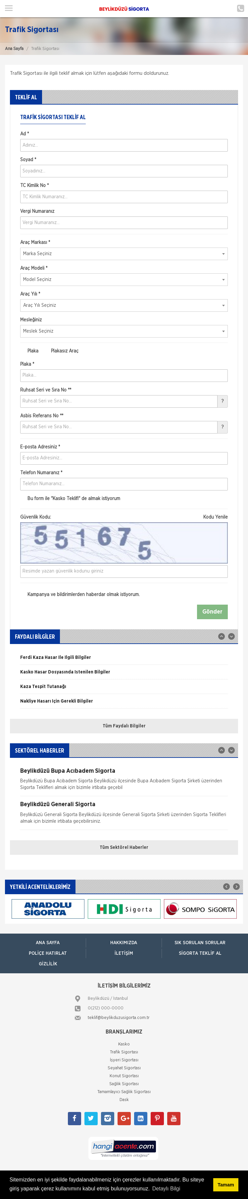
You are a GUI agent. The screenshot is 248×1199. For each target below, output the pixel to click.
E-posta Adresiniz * (40, 447)
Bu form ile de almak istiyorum (70, 499)
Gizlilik (48, 964)
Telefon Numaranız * (41, 473)
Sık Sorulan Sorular (199, 943)
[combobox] (124, 254)
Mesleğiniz (31, 320)
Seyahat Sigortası (124, 1068)
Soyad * (28, 160)
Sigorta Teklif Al (200, 953)
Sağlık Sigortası (124, 1084)
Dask (124, 1100)
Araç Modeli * (33, 268)
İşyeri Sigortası (124, 1060)
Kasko (124, 1044)
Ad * (24, 134)
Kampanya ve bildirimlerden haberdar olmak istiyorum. (80, 595)
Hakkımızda (123, 943)
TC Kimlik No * (34, 185)
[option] (124, 660)
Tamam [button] (226, 1184)
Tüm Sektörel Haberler (124, 847)
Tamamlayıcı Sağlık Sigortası (124, 1092)
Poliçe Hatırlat (48, 953)
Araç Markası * (35, 242)
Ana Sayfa (14, 49)
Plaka (29, 351)
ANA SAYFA (48, 943)
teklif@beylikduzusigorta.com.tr (119, 1018)
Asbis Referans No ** (41, 416)
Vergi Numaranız (37, 211)
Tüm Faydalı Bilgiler (124, 726)
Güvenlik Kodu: (124, 517)
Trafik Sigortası (124, 1052)
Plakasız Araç (61, 351)
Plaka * (27, 364)
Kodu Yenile (215, 517)
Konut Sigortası (124, 1076)
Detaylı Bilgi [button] (166, 1188)
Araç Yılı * (30, 294)
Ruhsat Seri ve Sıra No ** (45, 390)
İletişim (124, 953)
